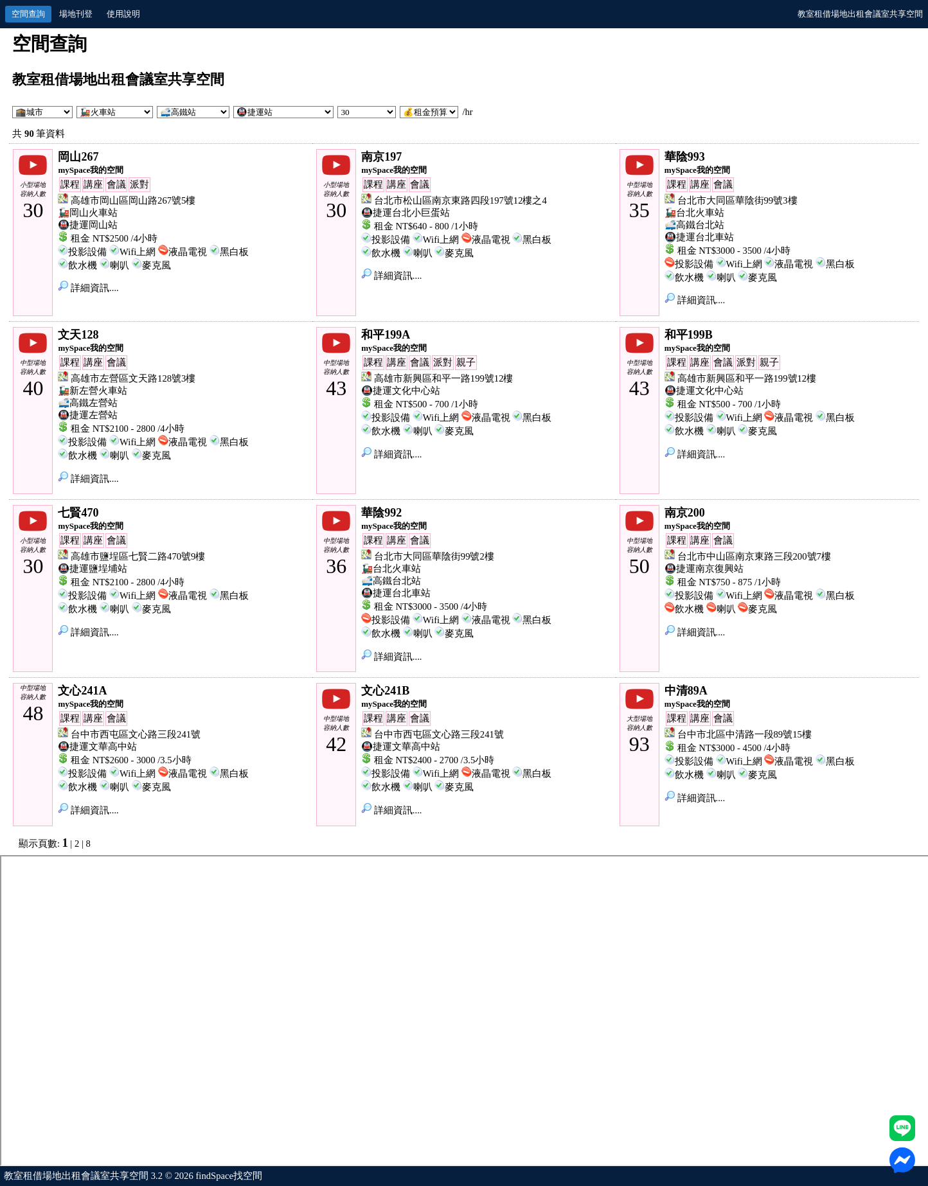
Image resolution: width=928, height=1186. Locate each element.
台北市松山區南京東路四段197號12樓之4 (460, 200)
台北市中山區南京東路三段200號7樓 (754, 556)
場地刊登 (76, 14)
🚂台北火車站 (694, 213)
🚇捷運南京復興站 (704, 568)
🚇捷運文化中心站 (400, 390)
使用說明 (123, 14)
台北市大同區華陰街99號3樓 (737, 200)
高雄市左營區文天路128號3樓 (133, 378)
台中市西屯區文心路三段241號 (136, 734)
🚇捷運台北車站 (699, 237)
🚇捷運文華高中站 (97, 746)
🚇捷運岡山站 (88, 225)
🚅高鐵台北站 (694, 225)
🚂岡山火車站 (88, 213)
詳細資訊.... (88, 288)
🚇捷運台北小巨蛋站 (405, 213)
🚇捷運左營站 (88, 415)
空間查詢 (28, 14)
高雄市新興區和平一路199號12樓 (443, 378)
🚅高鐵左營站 (88, 403)
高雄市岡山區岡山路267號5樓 (133, 200)
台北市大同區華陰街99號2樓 (434, 556)
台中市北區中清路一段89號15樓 (744, 734)
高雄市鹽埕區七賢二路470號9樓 (138, 556)
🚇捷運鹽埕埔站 (92, 568)
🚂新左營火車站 (92, 390)
